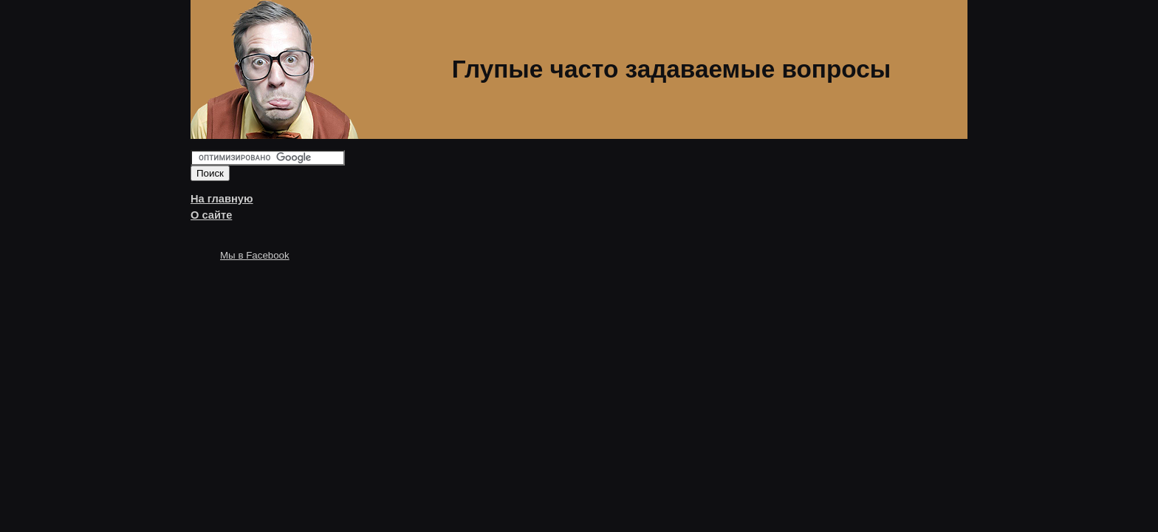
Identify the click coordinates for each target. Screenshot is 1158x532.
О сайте (211, 215)
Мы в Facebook (255, 255)
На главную (222, 199)
